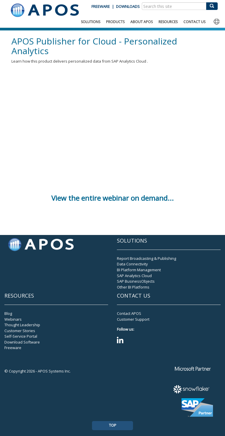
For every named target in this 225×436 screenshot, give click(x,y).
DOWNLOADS (128, 6)
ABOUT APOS (141, 21)
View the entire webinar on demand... (112, 198)
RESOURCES (168, 21)
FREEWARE (100, 6)
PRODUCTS (115, 21)
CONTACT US (194, 21)
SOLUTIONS (90, 21)
